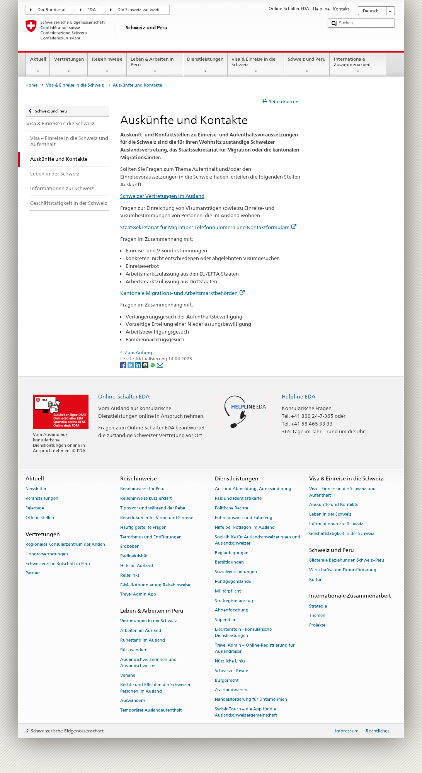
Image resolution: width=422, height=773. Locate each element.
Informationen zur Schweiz (336, 523)
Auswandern (132, 700)
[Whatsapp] (153, 365)
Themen (317, 615)
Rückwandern (134, 649)
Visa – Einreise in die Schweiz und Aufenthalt (342, 492)
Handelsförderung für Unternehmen (251, 699)
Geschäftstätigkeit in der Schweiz (341, 533)
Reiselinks (129, 575)
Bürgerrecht (226, 680)
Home (31, 85)
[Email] (160, 365)
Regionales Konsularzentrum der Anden (65, 544)
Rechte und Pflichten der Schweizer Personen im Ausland (155, 688)
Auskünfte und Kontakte (333, 504)
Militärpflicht (228, 591)
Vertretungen (68, 65)
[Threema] (146, 365)
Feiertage (35, 508)
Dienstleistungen (205, 65)
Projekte (317, 625)
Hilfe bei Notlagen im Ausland (245, 527)
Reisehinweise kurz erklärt (146, 498)
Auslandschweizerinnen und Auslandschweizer (148, 662)
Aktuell (37, 65)
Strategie (318, 606)
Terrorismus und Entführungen (151, 537)
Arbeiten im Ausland (140, 630)
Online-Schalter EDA (124, 396)
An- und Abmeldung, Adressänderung (253, 489)
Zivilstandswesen (231, 690)
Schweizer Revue (231, 670)
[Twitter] (131, 365)
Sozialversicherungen (236, 572)
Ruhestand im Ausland (142, 640)
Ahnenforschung (231, 610)
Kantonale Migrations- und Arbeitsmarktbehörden (182, 293)
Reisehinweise (107, 65)
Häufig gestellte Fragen (143, 527)
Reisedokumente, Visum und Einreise (156, 517)
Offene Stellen (40, 517)
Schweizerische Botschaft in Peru (58, 563)
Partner (33, 573)
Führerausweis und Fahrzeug (243, 517)
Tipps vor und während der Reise (152, 508)
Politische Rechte (231, 508)
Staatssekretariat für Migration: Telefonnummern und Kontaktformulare (208, 227)
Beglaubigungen (231, 552)
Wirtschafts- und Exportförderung (342, 569)
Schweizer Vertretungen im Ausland (162, 196)
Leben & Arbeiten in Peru (155, 65)
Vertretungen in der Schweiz (148, 621)
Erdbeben (130, 546)
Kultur (315, 579)
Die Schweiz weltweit (138, 9)
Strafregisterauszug (234, 600)
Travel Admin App (138, 594)
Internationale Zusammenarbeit (358, 65)
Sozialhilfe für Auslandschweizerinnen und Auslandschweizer (257, 540)
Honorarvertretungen (47, 554)
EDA (91, 9)
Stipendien (226, 620)
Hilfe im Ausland (136, 565)
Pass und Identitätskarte (238, 498)
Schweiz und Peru (306, 65)
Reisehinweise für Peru (142, 489)
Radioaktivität (134, 556)
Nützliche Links (230, 661)
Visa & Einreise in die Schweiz (256, 65)
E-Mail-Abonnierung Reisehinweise (155, 584)
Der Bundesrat (51, 9)
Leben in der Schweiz (330, 514)
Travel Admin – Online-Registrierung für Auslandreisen (254, 648)
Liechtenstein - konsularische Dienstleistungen (243, 632)
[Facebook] (124, 365)
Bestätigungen (229, 562)
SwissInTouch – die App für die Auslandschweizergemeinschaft (246, 712)
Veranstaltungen (42, 498)
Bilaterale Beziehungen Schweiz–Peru (346, 560)
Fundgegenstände (233, 581)
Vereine (127, 675)
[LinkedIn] (138, 365)
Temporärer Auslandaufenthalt (151, 710)
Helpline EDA (298, 396)
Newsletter (36, 489)
